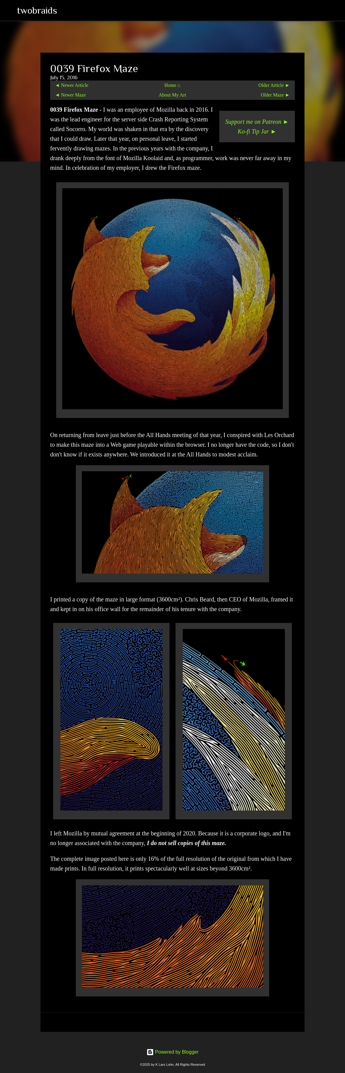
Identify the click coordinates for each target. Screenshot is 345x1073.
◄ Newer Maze (70, 94)
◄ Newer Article (71, 85)
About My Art (172, 94)
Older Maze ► (275, 94)
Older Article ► (274, 85)
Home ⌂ (172, 85)
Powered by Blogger (173, 1052)
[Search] (65, 10)
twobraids (37, 10)
